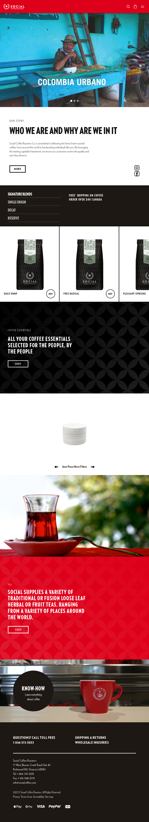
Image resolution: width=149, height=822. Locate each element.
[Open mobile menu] (142, 6)
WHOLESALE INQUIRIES (92, 742)
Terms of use (26, 796)
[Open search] (128, 6)
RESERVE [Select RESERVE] (13, 218)
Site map (49, 796)
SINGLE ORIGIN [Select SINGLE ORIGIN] (17, 202)
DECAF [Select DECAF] (12, 210)
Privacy (16, 796)
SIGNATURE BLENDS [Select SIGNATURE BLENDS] (20, 194)
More (17, 169)
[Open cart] (135, 6)
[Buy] (50, 293)
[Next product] (92, 467)
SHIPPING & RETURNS (90, 737)
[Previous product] (56, 467)
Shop (18, 363)
